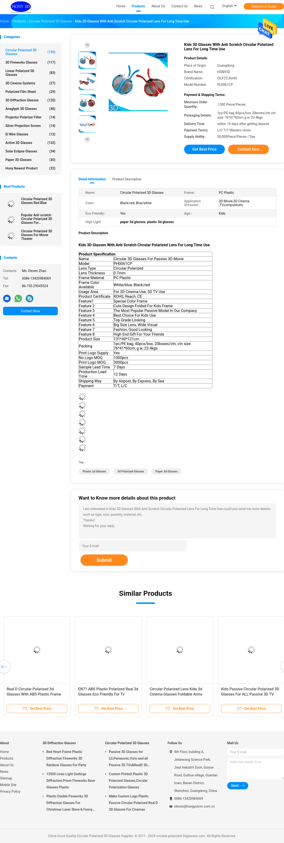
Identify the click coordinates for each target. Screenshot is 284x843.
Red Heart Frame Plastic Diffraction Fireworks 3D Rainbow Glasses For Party (66, 758)
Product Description (126, 179)
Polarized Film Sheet (30, 91)
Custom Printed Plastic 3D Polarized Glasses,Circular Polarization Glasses (128, 780)
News (4, 772)
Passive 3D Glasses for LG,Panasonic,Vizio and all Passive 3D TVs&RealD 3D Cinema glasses (128, 759)
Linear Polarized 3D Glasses (30, 73)
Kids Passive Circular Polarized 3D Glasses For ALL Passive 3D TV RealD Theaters (250, 694)
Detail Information (92, 179)
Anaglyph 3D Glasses (30, 108)
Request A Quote (264, 6)
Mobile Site (8, 785)
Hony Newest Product (30, 168)
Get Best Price (204, 149)
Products (6, 758)
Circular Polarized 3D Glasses (30, 52)
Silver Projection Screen (30, 125)
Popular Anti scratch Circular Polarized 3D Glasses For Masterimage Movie (36, 219)
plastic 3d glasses (94, 471)
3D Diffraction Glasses (30, 100)
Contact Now (30, 311)
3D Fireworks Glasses (30, 62)
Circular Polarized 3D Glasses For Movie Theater (36, 235)
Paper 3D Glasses (30, 159)
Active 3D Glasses (30, 142)
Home (4, 752)
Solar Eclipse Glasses (30, 151)
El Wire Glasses (30, 134)
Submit (104, 560)
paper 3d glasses (166, 471)
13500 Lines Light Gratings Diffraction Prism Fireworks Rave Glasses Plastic (70, 780)
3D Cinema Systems (30, 83)
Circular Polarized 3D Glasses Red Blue (36, 201)
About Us (6, 765)
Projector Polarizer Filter (30, 117)
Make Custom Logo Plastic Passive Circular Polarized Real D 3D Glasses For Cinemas (133, 802)
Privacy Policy (10, 791)
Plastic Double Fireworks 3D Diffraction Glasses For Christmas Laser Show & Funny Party (69, 803)
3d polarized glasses (130, 471)
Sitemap (6, 778)
